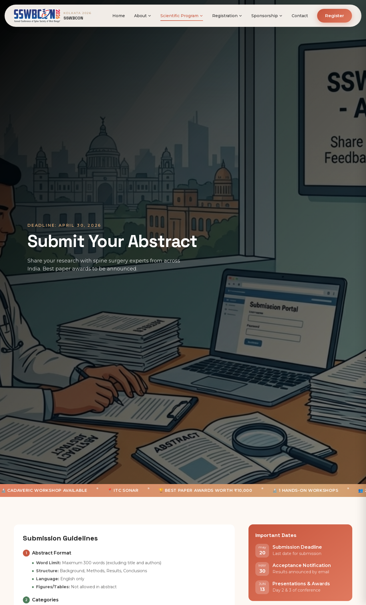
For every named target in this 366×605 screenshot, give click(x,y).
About (142, 15)
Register (334, 15)
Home (118, 15)
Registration (227, 15)
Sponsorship (267, 15)
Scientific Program (181, 15)
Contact (300, 15)
